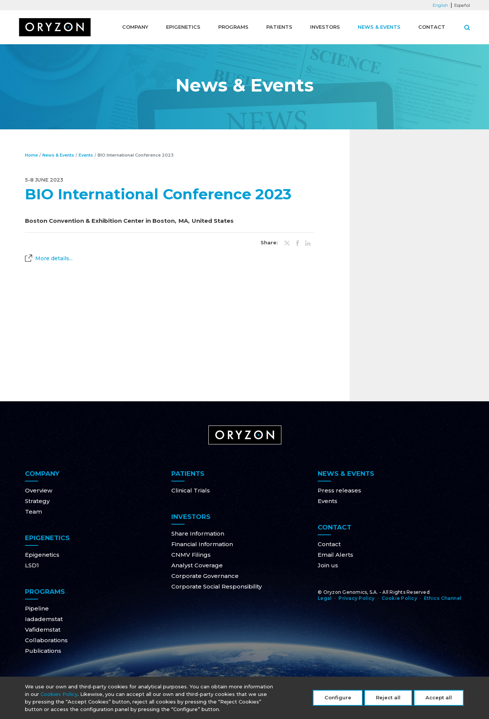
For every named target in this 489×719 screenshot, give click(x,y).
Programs (233, 27)
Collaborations (46, 640)
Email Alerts (335, 554)
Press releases (339, 490)
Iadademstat (44, 619)
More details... (54, 258)
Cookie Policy (399, 598)
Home (31, 155)
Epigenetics (183, 27)
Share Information (197, 533)
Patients (279, 27)
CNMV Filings (191, 554)
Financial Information (202, 544)
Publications (43, 650)
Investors (325, 27)
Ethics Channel (442, 598)
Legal (325, 598)
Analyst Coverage (197, 565)
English (440, 5)
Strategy (37, 501)
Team (33, 511)
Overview (38, 490)
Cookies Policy (59, 696)
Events (86, 155)
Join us (328, 565)
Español (462, 5)
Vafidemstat (43, 629)
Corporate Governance (205, 575)
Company (135, 27)
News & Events (379, 27)
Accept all (438, 700)
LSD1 (32, 565)
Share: (269, 242)
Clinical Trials (190, 490)
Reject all (388, 700)
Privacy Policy (356, 598)
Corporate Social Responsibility (216, 586)
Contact (431, 27)
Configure (337, 700)
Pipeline (37, 608)
